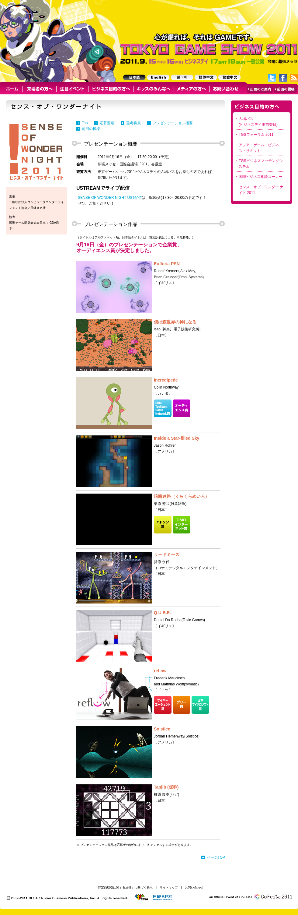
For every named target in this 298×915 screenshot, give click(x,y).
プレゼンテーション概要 (173, 123)
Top (85, 123)
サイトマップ (169, 887)
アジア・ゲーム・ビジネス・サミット (259, 148)
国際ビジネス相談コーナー (260, 176)
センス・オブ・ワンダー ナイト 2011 (261, 190)
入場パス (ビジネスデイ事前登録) (258, 122)
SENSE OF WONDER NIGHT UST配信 (110, 197)
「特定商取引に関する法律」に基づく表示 (124, 887)
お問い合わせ (194, 887)
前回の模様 (91, 129)
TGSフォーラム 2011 (256, 134)
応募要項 (107, 123)
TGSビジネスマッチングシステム (261, 164)
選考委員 (133, 123)
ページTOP (216, 857)
